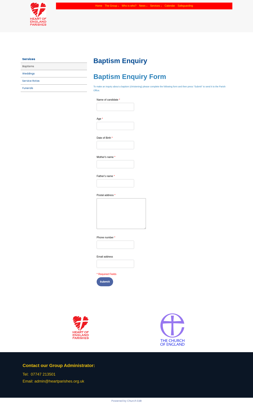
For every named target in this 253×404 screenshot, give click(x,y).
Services (155, 5)
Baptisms (28, 66)
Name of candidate (108, 99)
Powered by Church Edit (126, 401)
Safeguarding (185, 5)
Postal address (106, 195)
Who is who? (129, 5)
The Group (111, 5)
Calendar (170, 5)
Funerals (27, 88)
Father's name (106, 176)
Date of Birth (105, 137)
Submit (105, 282)
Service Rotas (31, 81)
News (142, 5)
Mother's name (106, 157)
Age (100, 118)
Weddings (28, 73)
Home (98, 5)
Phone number (106, 237)
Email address (105, 256)
